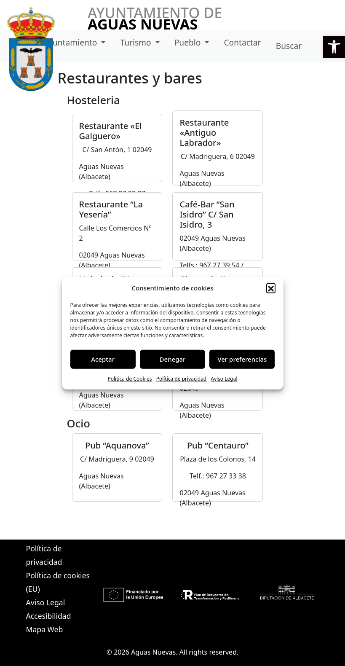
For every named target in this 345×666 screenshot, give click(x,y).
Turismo (136, 42)
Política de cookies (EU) (58, 582)
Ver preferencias (242, 359)
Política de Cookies (129, 378)
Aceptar (103, 359)
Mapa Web (44, 629)
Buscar (289, 45)
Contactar (242, 42)
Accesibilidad (48, 616)
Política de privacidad (181, 378)
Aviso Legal (224, 378)
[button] (334, 47)
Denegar (173, 359)
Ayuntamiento (71, 42)
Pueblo (188, 42)
